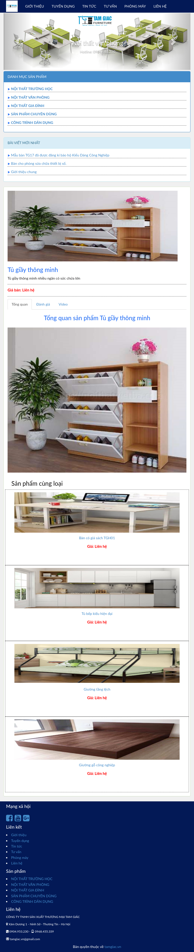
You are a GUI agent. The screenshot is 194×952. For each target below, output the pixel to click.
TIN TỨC (89, 6)
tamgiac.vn (113, 946)
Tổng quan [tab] (20, 304)
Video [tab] (63, 304)
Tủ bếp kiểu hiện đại (97, 613)
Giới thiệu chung (24, 172)
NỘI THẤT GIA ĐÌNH (27, 105)
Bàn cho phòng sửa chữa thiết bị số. (38, 163)
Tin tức (16, 846)
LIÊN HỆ (159, 6)
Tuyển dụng (20, 840)
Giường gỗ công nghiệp (97, 765)
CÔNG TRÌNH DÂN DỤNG (32, 122)
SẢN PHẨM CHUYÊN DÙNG (34, 114)
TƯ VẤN (110, 6)
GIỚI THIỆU (34, 6)
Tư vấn (16, 852)
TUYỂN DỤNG (63, 6)
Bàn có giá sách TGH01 (97, 538)
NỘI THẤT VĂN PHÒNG (30, 97)
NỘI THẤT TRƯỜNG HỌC (32, 89)
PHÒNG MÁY (135, 6)
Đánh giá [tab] (43, 304)
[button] (18, 41)
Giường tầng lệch (97, 689)
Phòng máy (19, 857)
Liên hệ (16, 863)
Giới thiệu (18, 835)
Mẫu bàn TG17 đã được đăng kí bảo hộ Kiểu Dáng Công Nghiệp (60, 155)
